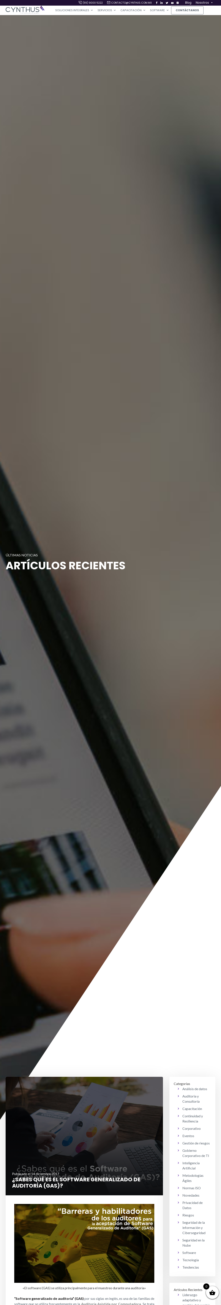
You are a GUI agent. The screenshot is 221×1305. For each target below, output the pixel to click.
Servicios (107, 10)
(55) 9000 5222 (93, 3)
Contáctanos (187, 10)
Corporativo (191, 1128)
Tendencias (190, 1267)
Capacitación (133, 10)
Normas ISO (191, 1188)
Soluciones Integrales (74, 10)
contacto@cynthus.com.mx (131, 3)
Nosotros (204, 3)
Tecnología (190, 1260)
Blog (188, 2)
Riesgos (188, 1215)
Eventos (188, 1136)
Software (159, 10)
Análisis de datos (194, 1089)
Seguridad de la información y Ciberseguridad (193, 1227)
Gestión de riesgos (196, 1143)
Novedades (190, 1195)
